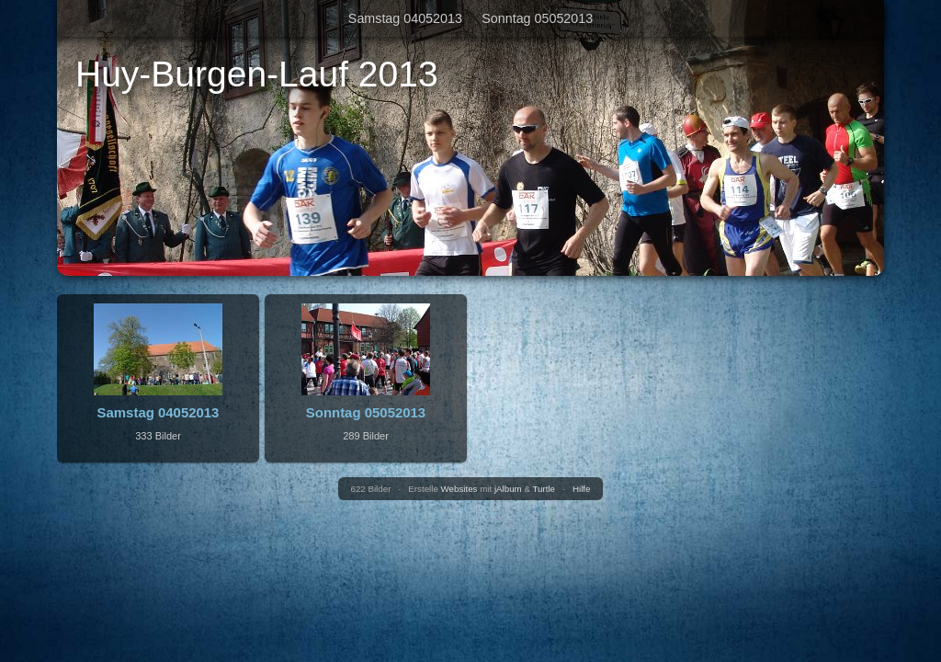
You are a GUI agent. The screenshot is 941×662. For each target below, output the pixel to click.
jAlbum (508, 489)
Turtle (543, 489)
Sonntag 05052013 (537, 18)
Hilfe (582, 489)
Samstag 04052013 (405, 18)
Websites (459, 489)
